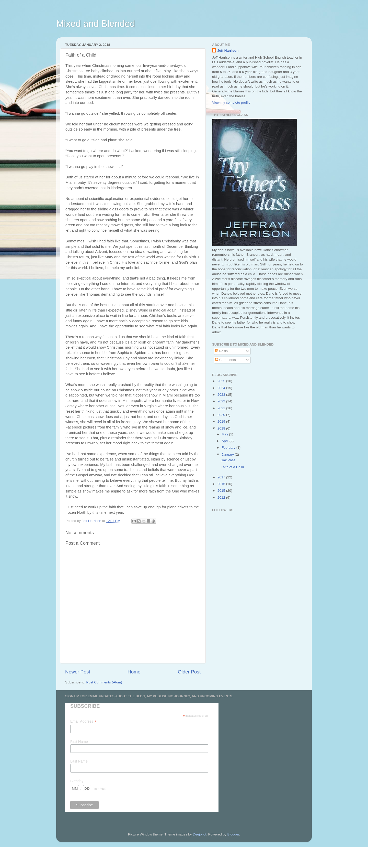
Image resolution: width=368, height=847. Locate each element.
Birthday (76, 781)
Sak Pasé (228, 460)
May (225, 434)
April (225, 441)
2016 (221, 484)
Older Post (189, 671)
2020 (221, 415)
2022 (221, 401)
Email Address (83, 721)
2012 (221, 497)
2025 (221, 381)
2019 (221, 421)
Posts (221, 351)
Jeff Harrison (227, 50)
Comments (225, 360)
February (229, 447)
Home (134, 671)
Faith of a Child (232, 467)
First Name (79, 741)
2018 (221, 428)
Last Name (79, 761)
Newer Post (77, 671)
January (228, 454)
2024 (221, 388)
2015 (221, 490)
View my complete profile (231, 102)
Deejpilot (199, 834)
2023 (221, 394)
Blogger (233, 834)
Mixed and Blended (95, 23)
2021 (221, 408)
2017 (221, 477)
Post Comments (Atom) (104, 682)
